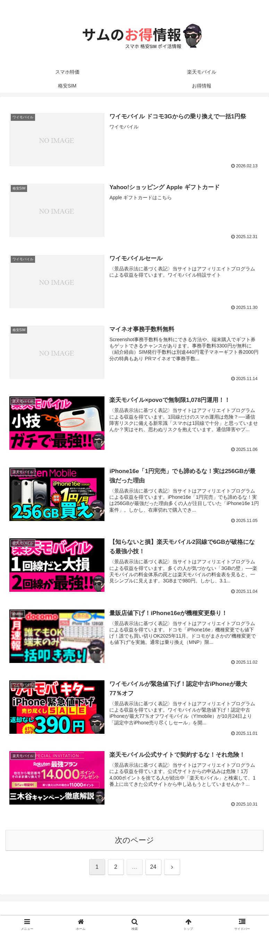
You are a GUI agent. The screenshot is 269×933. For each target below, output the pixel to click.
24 (153, 868)
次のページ (134, 840)
